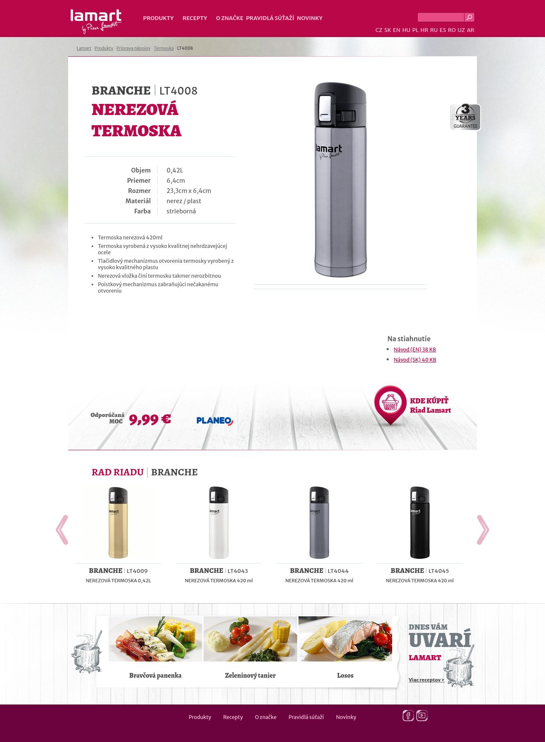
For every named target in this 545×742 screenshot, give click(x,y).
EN (397, 30)
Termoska (164, 48)
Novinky (309, 18)
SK (387, 30)
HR (424, 30)
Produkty (158, 18)
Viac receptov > (427, 680)
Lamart (96, 22)
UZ (461, 30)
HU (406, 30)
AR (470, 30)
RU (434, 30)
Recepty (195, 18)
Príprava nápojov (134, 48)
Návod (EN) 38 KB (415, 349)
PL (415, 30)
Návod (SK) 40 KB (415, 360)
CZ (379, 30)
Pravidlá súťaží (270, 18)
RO (452, 30)
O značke (229, 18)
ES (443, 30)
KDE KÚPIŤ (430, 405)
